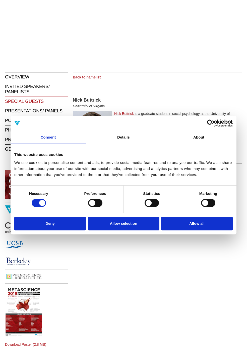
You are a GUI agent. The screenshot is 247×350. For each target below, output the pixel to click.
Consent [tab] (48, 137)
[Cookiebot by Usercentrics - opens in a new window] (211, 123)
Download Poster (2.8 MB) (25, 344)
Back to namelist (87, 77)
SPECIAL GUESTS (24, 101)
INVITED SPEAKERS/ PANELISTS (27, 89)
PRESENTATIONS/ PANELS (34, 110)
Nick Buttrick (124, 114)
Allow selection (123, 223)
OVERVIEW (17, 76)
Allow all (197, 223)
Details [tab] (123, 137)
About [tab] (198, 137)
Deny (50, 223)
